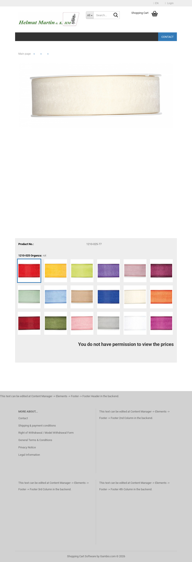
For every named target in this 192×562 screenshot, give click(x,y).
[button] (156, 3)
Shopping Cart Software (81, 556)
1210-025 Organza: (32, 256)
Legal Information (29, 454)
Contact (167, 36)
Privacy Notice (27, 447)
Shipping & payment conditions (37, 425)
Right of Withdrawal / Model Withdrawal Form (46, 432)
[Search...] (89, 15)
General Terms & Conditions (35, 440)
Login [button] (169, 3)
